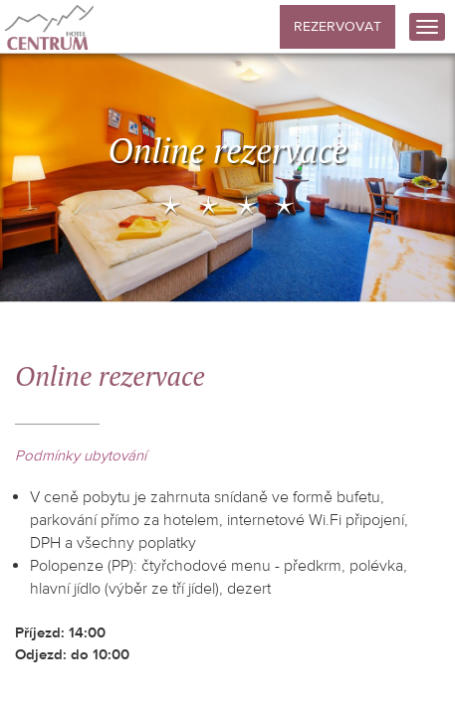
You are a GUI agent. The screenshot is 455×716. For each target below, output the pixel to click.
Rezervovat (337, 27)
